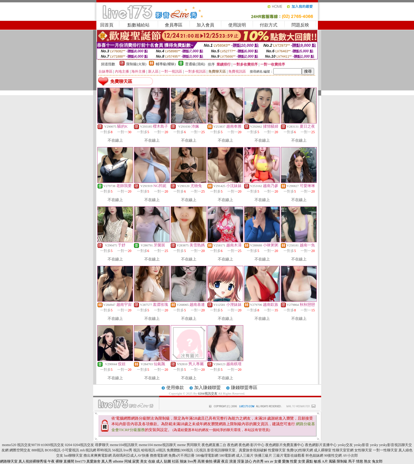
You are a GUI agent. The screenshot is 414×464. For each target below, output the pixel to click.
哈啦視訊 (148, 450)
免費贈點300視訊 (180, 450)
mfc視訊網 (88, 450)
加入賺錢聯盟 (207, 387)
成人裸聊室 (322, 450)
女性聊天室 (363, 450)
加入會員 (205, 25)
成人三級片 (245, 455)
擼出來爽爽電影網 (97, 455)
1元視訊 (200, 450)
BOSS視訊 (53, 450)
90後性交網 (333, 455)
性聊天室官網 (342, 450)
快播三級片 (263, 455)
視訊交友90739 (28, 445)
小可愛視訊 (70, 450)
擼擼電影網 (158, 455)
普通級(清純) (195, 64)
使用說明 (237, 25)
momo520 (9, 445)
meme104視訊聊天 (124, 445)
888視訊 (37, 450)
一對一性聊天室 (385, 450)
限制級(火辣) (136, 64)
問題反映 (300, 25)
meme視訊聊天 (165, 445)
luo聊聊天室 (73, 455)
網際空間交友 (20, 450)
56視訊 (117, 450)
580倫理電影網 (206, 455)
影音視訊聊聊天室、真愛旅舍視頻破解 (237, 450)
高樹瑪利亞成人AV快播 (131, 455)
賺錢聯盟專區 (244, 387)
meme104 (145, 445)
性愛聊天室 (277, 450)
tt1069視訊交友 (52, 445)
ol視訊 (161, 450)
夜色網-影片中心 (251, 445)
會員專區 (173, 25)
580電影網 (227, 455)
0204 (68, 445)
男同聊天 (194, 445)
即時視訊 (104, 450)
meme (181, 445)
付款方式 (268, 25)
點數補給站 (139, 25)
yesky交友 (345, 445)
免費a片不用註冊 (181, 455)
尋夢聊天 (102, 445)
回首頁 (106, 25)
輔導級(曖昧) (166, 64)
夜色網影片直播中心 (321, 445)
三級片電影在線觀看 (289, 455)
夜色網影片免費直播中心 (284, 445)
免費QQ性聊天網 (299, 450)
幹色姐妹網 (314, 455)
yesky (374, 445)
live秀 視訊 (131, 450)
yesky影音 (361, 445)
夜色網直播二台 (214, 445)
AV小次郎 (350, 455)
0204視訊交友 (207, 393)
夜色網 (232, 445)
